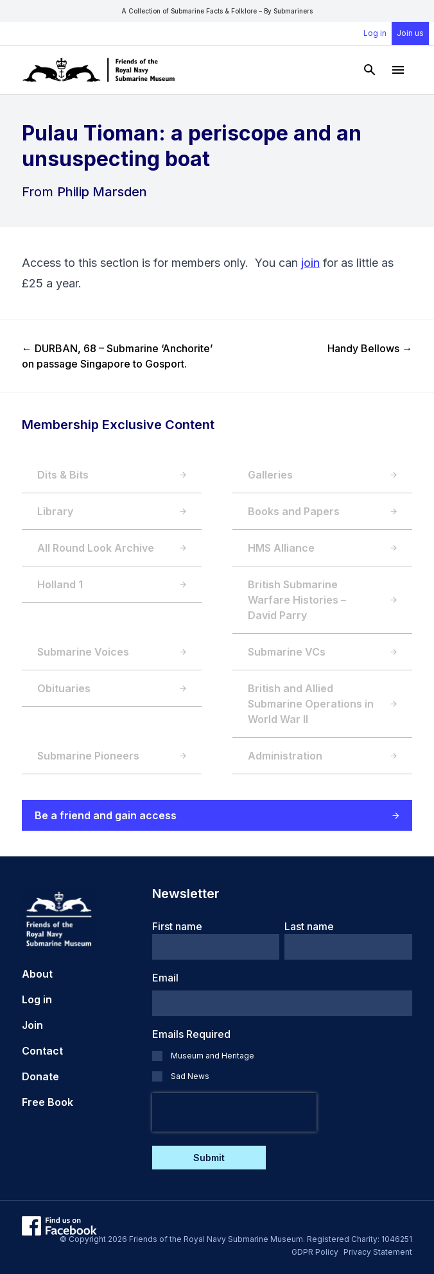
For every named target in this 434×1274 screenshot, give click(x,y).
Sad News (190, 1076)
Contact (42, 1050)
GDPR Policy (314, 1252)
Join (32, 1025)
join (310, 262)
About (37, 973)
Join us (410, 33)
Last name (309, 926)
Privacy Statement (377, 1252)
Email (165, 977)
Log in (374, 33)
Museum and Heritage (212, 1055)
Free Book (47, 1102)
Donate (40, 1076)
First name (177, 926)
